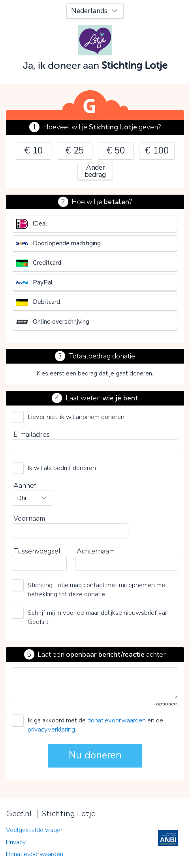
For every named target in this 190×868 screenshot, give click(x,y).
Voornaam (29, 518)
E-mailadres (31, 434)
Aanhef (24, 485)
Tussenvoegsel (36, 551)
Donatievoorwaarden (34, 854)
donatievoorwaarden (116, 720)
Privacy (16, 842)
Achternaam (96, 551)
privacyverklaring (51, 729)
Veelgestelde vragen (35, 830)
